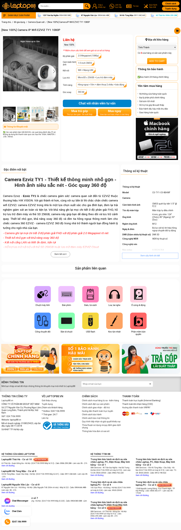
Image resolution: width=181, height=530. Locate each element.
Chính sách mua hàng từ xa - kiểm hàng (100, 400)
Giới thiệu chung (49, 400)
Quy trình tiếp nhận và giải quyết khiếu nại (101, 421)
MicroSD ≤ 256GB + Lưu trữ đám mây (95, 77)
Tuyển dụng (171, 8)
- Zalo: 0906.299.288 (63, 463)
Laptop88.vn (7, 400)
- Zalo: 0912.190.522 (157, 473)
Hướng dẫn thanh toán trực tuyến (97, 411)
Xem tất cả (60, 254)
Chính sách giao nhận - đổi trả (96, 407)
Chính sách (170, 3)
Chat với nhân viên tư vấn (97, 103)
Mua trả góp (79, 112)
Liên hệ (45, 418)
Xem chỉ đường (8, 465)
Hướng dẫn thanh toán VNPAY (136, 407)
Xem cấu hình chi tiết (150, 255)
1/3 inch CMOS (85, 63)
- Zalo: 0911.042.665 (68, 474)
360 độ (81, 92)
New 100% (69, 45)
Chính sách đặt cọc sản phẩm (95, 404)
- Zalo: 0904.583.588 (73, 501)
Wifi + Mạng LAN (85, 70)
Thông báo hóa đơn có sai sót (95, 431)
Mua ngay (114, 112)
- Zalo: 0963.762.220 (115, 473)
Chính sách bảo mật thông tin (95, 418)
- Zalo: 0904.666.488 (77, 487)
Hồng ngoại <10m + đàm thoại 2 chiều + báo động (101, 84)
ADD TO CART (157, 61)
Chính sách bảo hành (92, 414)
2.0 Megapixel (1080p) (88, 55)
